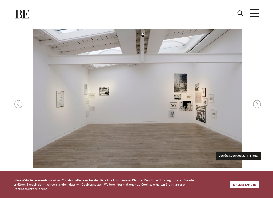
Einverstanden (244, 185)
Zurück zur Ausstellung (238, 156)
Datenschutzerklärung (30, 189)
